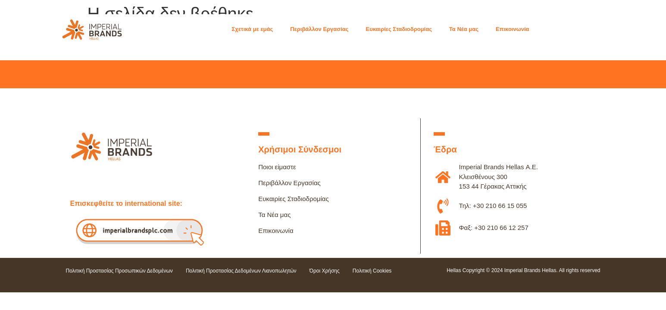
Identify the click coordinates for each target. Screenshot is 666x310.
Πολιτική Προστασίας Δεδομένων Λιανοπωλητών (241, 271)
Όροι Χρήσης (325, 271)
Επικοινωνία (275, 230)
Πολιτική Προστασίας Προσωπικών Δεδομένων (119, 271)
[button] (256, 29)
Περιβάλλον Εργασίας (289, 182)
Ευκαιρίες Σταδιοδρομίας (293, 198)
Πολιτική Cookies (372, 271)
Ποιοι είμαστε (277, 166)
